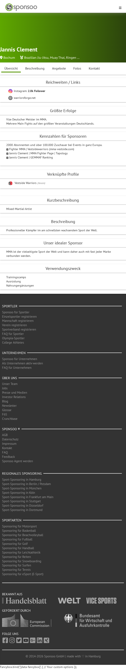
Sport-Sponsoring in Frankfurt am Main (27, 497)
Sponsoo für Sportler (15, 312)
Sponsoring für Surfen (16, 565)
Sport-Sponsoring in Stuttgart (21, 501)
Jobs (4, 388)
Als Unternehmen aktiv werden (22, 363)
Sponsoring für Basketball (19, 531)
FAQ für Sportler (13, 334)
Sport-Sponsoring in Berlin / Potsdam (26, 484)
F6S (4, 414)
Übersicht (11, 68)
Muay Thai (57, 57)
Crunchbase (9, 419)
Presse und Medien (14, 393)
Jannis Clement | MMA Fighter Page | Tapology (38, 153)
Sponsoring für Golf (15, 544)
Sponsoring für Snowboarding (21, 561)
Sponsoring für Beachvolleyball (22, 535)
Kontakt (94, 68)
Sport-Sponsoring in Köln (18, 493)
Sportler (9, 306)
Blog (5, 401)
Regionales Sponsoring (22, 473)
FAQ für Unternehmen (16, 368)
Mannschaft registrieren (18, 321)
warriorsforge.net (22, 98)
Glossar (6, 410)
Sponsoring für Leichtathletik (21, 552)
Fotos (77, 68)
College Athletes (13, 342)
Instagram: (26, 91)
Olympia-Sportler (13, 338)
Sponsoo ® (11, 429)
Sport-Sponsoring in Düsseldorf (22, 505)
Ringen (71, 57)
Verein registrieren (14, 325)
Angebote (59, 68)
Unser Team (9, 384)
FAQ (5, 452)
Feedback (8, 457)
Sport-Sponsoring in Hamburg (21, 480)
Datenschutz (10, 439)
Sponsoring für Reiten (16, 557)
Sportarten (11, 520)
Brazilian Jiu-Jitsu (36, 57)
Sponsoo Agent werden (17, 461)
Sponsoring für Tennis (16, 570)
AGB (5, 435)
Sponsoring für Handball (18, 548)
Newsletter (9, 406)
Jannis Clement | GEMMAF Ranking (31, 157)
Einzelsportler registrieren (19, 317)
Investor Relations (14, 397)
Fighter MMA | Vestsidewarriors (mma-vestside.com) (41, 149)
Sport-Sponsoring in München (21, 488)
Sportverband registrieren (19, 329)
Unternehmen (14, 353)
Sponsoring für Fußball (17, 539)
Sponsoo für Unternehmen (19, 359)
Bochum (9, 57)
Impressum (9, 444)
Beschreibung (35, 68)
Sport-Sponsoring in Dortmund (22, 510)
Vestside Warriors (26, 183)
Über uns (9, 378)
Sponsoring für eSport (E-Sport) (22, 574)
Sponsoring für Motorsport (19, 526)
